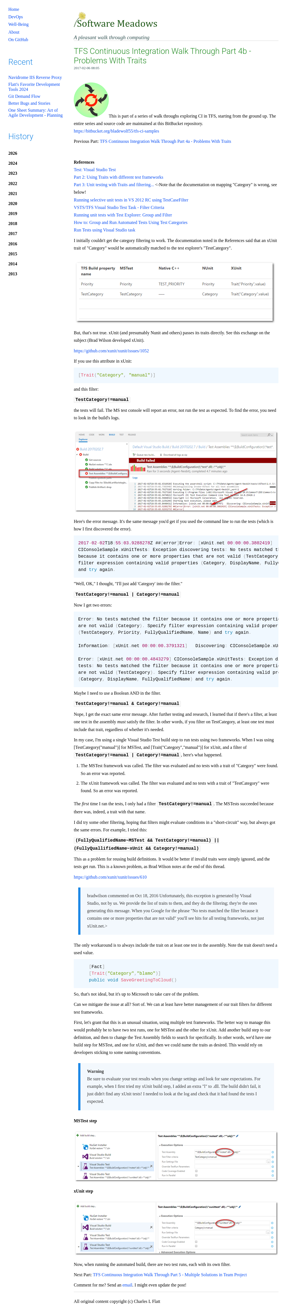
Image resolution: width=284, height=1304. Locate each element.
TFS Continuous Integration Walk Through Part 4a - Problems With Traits (165, 141)
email (128, 1281)
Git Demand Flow (24, 96)
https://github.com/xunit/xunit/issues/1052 (111, 350)
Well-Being (18, 24)
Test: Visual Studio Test (95, 169)
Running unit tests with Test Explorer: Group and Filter (123, 215)
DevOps (15, 16)
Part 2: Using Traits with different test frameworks (118, 177)
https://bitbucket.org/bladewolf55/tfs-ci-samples (116, 131)
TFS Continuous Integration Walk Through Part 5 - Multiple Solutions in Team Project (170, 1270)
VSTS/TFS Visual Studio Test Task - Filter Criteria (119, 207)
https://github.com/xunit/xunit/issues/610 (110, 873)
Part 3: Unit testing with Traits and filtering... (114, 184)
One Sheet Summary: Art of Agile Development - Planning (35, 113)
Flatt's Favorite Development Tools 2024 (34, 87)
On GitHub (18, 39)
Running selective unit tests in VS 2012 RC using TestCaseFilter (131, 200)
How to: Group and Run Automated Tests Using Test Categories (130, 222)
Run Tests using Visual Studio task (104, 230)
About (13, 32)
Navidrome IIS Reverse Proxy (35, 77)
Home (13, 9)
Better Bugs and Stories (29, 103)
